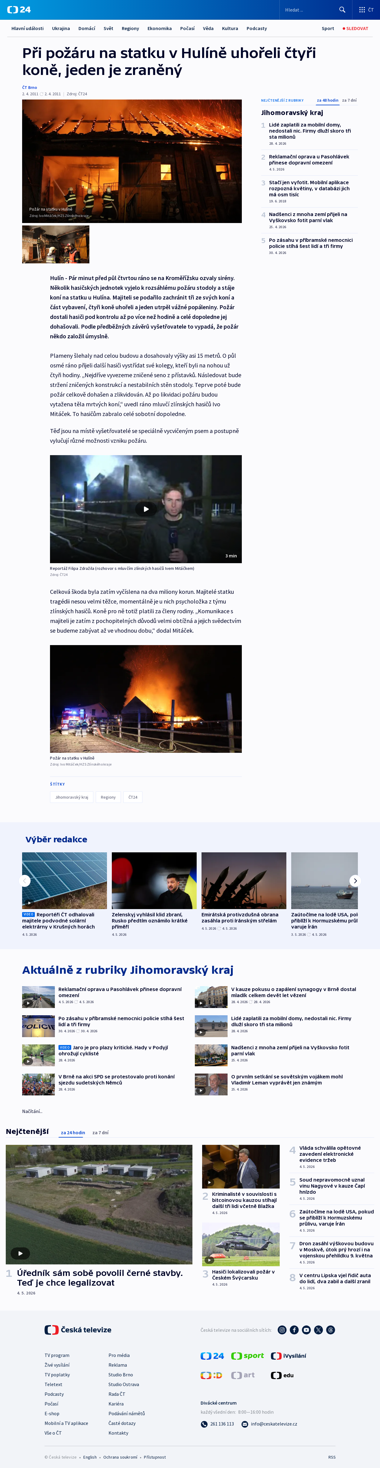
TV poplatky (57, 1372)
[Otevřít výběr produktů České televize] (366, 9)
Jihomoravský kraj (71, 790)
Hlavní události (28, 28)
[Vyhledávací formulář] (316, 9)
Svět (108, 28)
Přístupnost (155, 1454)
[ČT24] (19, 9)
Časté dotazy (121, 1421)
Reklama (117, 1362)
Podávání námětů (126, 1411)
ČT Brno (29, 87)
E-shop (52, 1411)
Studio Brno (120, 1372)
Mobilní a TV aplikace (66, 1421)
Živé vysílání (57, 1362)
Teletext (53, 1382)
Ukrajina (61, 28)
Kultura (230, 28)
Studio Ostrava (123, 1382)
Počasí (187, 28)
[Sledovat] (355, 28)
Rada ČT (116, 1392)
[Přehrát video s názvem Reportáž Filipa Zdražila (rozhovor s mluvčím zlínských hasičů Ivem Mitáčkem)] (146, 502)
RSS (331, 1454)
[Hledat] (342, 9)
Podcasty (257, 28)
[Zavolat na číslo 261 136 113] (217, 1421)
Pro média (119, 1353)
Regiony (130, 28)
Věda (208, 28)
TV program (57, 1353)
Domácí (86, 28)
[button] (146, 502)
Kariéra (116, 1401)
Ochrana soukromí (120, 1454)
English (89, 1454)
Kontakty (118, 1430)
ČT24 (132, 790)
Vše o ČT (53, 1430)
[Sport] (328, 28)
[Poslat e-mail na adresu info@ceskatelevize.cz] (269, 1421)
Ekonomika (160, 28)
